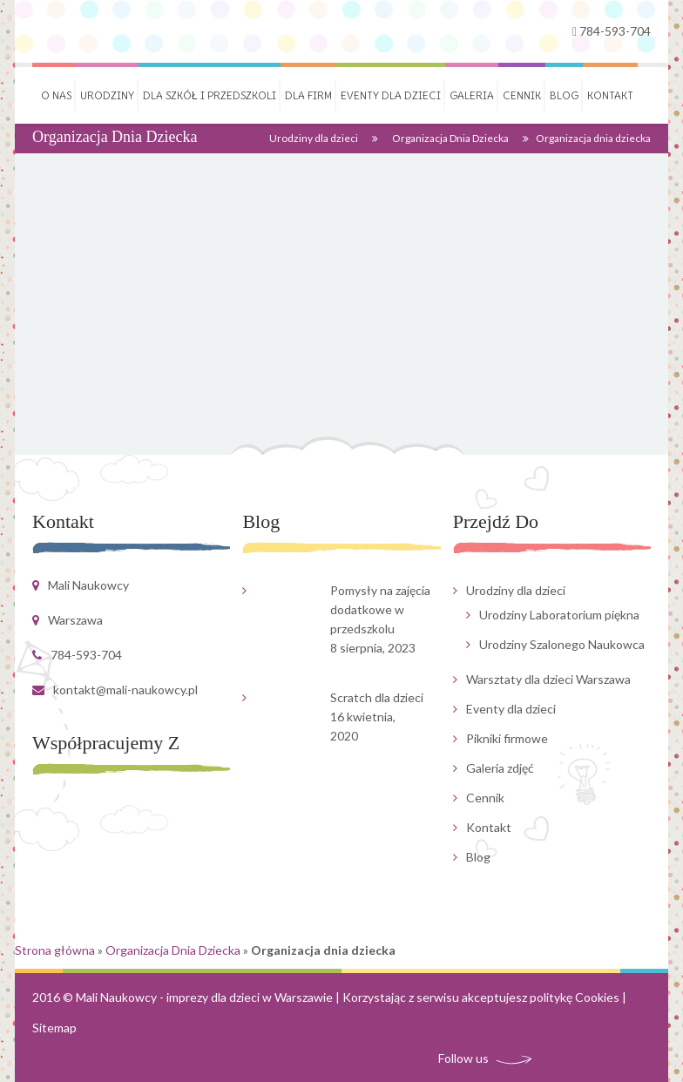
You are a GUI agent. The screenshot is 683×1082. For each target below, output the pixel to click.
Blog (564, 95)
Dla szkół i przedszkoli (209, 95)
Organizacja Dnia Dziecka (450, 138)
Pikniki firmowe (507, 738)
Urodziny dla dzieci (313, 138)
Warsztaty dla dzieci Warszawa (548, 679)
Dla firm (308, 95)
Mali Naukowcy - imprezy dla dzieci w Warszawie (204, 997)
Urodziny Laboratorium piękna (559, 614)
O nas (56, 95)
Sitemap (54, 1027)
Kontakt (610, 95)
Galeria (472, 95)
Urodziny (107, 95)
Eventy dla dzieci (391, 95)
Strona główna (55, 950)
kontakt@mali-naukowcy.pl (125, 689)
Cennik (522, 95)
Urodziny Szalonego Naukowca (562, 644)
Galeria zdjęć (500, 768)
